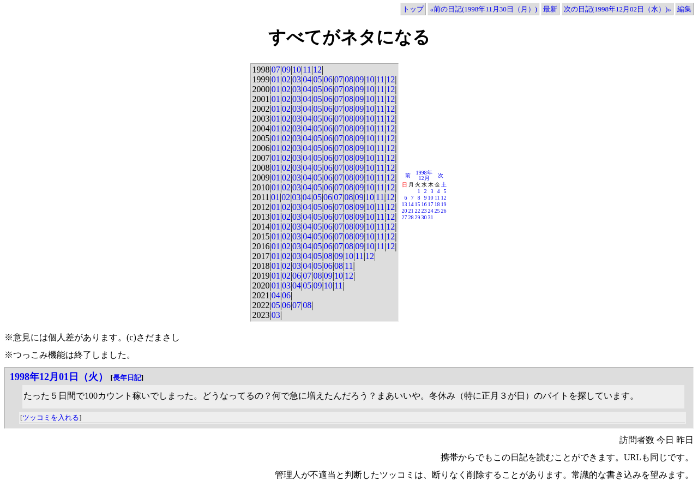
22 (417, 211)
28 (411, 217)
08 (349, 79)
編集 (684, 9)
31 (431, 217)
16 (424, 204)
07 (276, 69)
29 (417, 217)
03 (296, 79)
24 (431, 211)
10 (296, 69)
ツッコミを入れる (50, 417)
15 (417, 204)
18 (437, 204)
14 (411, 204)
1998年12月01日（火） (59, 376)
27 (404, 217)
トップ (413, 9)
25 (437, 211)
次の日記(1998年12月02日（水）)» (617, 9)
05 (317, 79)
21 (411, 211)
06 (328, 79)
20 (404, 211)
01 (276, 79)
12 (317, 69)
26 (444, 211)
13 (404, 204)
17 (431, 204)
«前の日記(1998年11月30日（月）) (483, 9)
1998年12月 (424, 175)
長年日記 (127, 378)
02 (286, 79)
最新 (550, 9)
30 (424, 217)
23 (424, 211)
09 (286, 69)
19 (444, 204)
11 (307, 69)
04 (307, 79)
